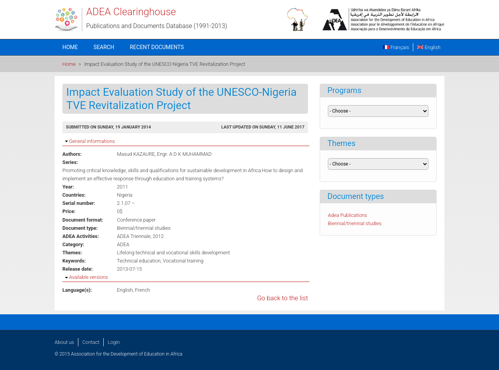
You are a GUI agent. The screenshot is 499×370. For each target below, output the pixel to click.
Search (104, 47)
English (429, 47)
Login (114, 342)
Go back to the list (282, 298)
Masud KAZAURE (136, 154)
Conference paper (136, 220)
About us (64, 342)
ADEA (123, 244)
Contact (90, 342)
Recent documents (157, 47)
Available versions (88, 277)
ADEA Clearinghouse (131, 12)
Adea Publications (347, 215)
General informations (92, 141)
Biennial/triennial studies (144, 228)
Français (396, 47)
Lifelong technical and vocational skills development (173, 252)
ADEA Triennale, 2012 (140, 236)
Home (70, 47)
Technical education (139, 261)
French (142, 290)
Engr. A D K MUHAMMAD (184, 154)
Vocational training (183, 261)
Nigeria (125, 195)
